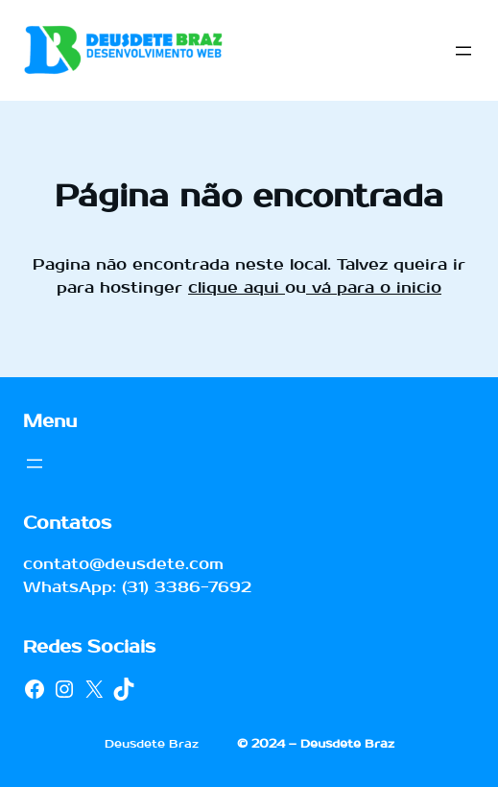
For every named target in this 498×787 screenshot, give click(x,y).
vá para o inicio (373, 287)
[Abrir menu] (463, 50)
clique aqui (236, 287)
